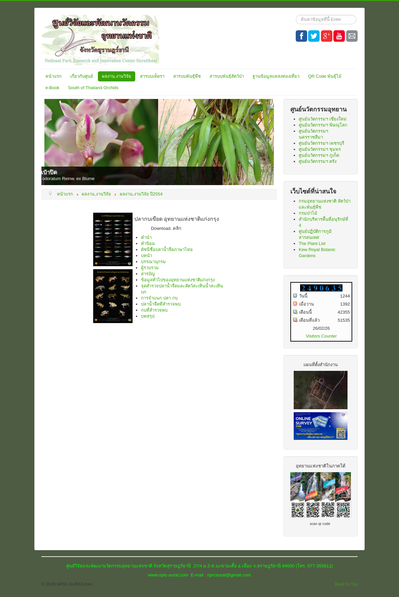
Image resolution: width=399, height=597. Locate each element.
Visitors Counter (321, 336)
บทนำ (146, 255)
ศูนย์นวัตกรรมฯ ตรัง (317, 161)
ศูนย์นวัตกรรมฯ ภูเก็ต (319, 155)
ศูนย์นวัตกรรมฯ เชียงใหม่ (323, 118)
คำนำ (146, 237)
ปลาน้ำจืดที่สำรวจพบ (161, 304)
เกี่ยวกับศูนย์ (81, 76)
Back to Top (346, 584)
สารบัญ (148, 273)
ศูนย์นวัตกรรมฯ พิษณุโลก (323, 125)
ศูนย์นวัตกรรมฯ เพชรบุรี (321, 143)
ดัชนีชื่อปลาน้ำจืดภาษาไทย (167, 249)
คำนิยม (148, 243)
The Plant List (312, 243)
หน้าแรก (53, 76)
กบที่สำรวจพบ (154, 310)
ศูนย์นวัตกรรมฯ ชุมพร (320, 149)
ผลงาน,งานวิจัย (116, 76)
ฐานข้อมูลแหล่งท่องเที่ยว (276, 76)
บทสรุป (147, 316)
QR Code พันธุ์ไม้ (325, 76)
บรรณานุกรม (153, 261)
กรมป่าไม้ (308, 213)
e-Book (52, 87)
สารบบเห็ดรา (152, 76)
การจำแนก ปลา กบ (159, 298)
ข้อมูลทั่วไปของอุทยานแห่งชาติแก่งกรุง (178, 279)
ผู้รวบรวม (150, 267)
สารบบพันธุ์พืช (187, 76)
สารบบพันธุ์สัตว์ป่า (227, 76)
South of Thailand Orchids (93, 87)
